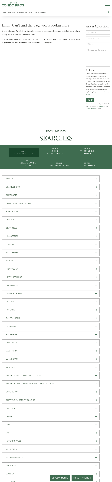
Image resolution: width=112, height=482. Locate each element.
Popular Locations (25, 159)
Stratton (66, 337)
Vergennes (12, 273)
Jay (62, 319)
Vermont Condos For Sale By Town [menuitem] (36, 405)
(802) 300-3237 (80, 394)
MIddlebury (67, 222)
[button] (108, 12)
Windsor (65, 282)
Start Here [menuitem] (35, 395)
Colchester (12, 311)
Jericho (10, 222)
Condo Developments (56, 158)
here (41, 40)
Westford (66, 273)
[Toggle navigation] (107, 4)
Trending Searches (56, 173)
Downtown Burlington (73, 196)
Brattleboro (68, 188)
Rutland (11, 256)
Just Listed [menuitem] (35, 409)
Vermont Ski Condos (86, 158)
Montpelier (67, 230)
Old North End (14, 248)
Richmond (66, 248)
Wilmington (12, 282)
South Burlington (16, 337)
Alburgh (11, 188)
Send (90, 101)
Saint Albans (68, 256)
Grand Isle (12, 213)
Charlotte (12, 196)
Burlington (12, 302)
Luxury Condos (86, 173)
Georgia (65, 205)
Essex (9, 319)
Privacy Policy (90, 110)
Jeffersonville (14, 328)
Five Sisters (12, 205)
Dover (64, 311)
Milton (9, 230)
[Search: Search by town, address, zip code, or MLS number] (53, 12)
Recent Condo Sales (25, 172)
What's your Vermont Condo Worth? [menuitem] (35, 416)
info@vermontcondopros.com (80, 404)
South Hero (67, 265)
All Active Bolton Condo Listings (24, 290)
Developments (58, 478)
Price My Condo (82, 478)
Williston (66, 345)
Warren (10, 345)
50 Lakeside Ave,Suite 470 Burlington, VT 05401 (80, 399)
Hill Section (67, 213)
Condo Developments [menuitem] (35, 398)
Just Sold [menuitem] (35, 412)
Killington (66, 328)
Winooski (11, 354)
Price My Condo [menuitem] (35, 419)
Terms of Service (104, 110)
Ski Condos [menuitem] (35, 402)
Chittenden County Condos (75, 302)
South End (12, 265)
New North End (14, 239)
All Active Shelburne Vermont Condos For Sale (81, 292)
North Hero (67, 239)
